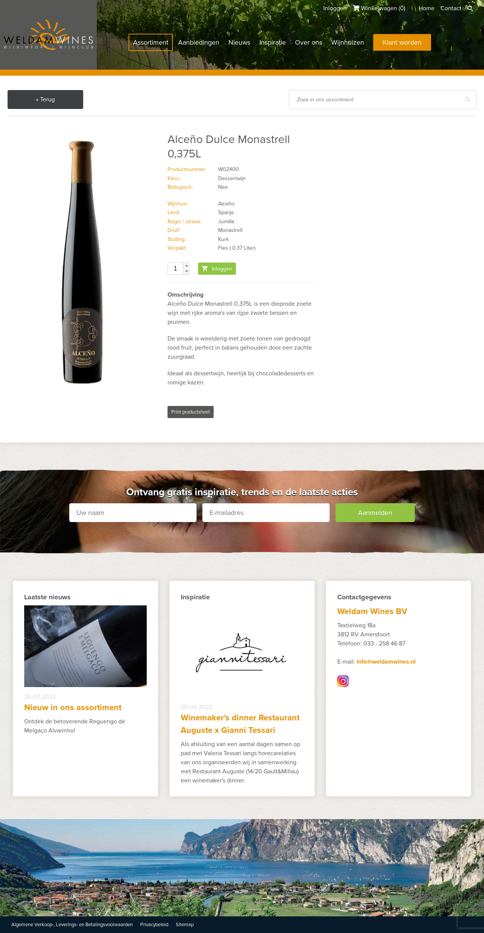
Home (426, 8)
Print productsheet (190, 412)
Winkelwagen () (379, 8)
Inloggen (335, 8)
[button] (186, 266)
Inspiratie (272, 42)
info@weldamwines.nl (386, 662)
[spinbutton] (178, 269)
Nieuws (239, 42)
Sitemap (185, 925)
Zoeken (470, 9)
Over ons (308, 42)
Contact (451, 8)
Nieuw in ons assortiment (72, 707)
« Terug (45, 99)
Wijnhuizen (347, 42)
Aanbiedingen (198, 42)
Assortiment (150, 42)
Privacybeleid (154, 925)
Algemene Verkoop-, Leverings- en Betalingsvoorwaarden (72, 925)
